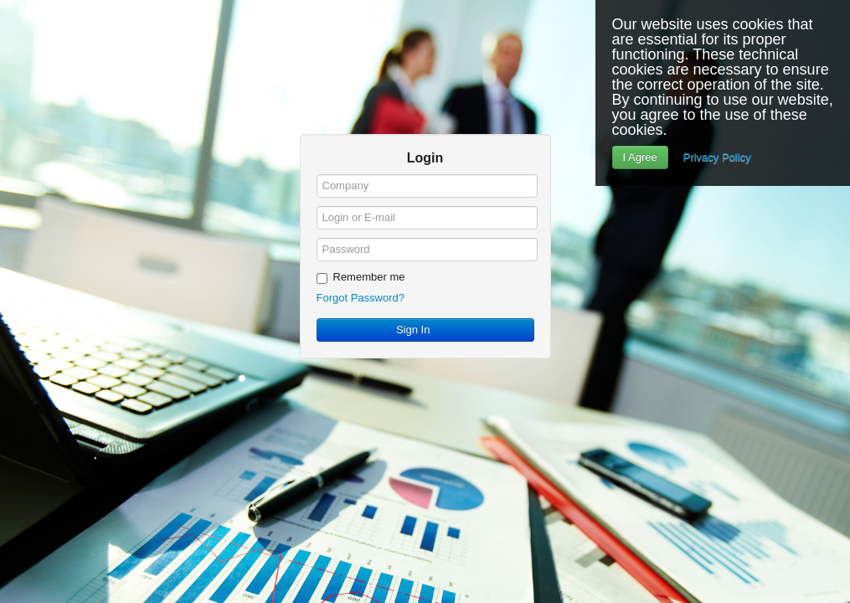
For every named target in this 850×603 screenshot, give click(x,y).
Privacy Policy (717, 157)
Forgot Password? (361, 297)
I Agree (640, 157)
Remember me (361, 277)
